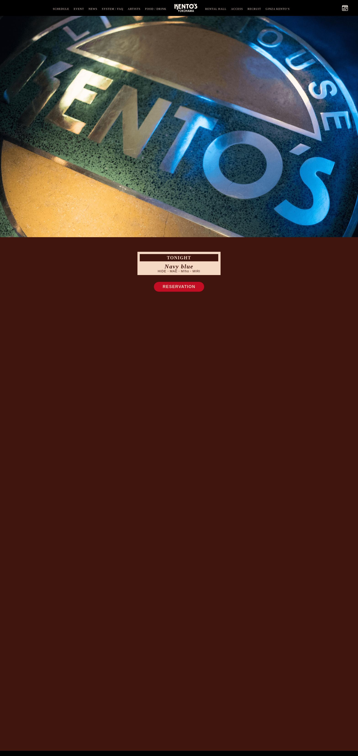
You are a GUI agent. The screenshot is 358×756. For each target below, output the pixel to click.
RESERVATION (179, 286)
